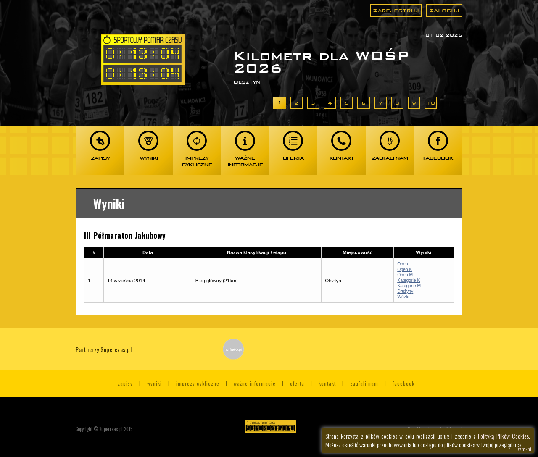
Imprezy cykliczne (197, 383)
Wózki (403, 296)
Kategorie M (409, 286)
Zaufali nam (364, 383)
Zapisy (125, 383)
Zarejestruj (396, 10)
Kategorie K (408, 280)
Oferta (297, 383)
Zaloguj (444, 10)
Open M (405, 275)
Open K (404, 269)
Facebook (403, 383)
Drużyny (405, 291)
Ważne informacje (255, 383)
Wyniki (154, 383)
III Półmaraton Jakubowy (125, 235)
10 (431, 103)
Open (402, 264)
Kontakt (327, 383)
